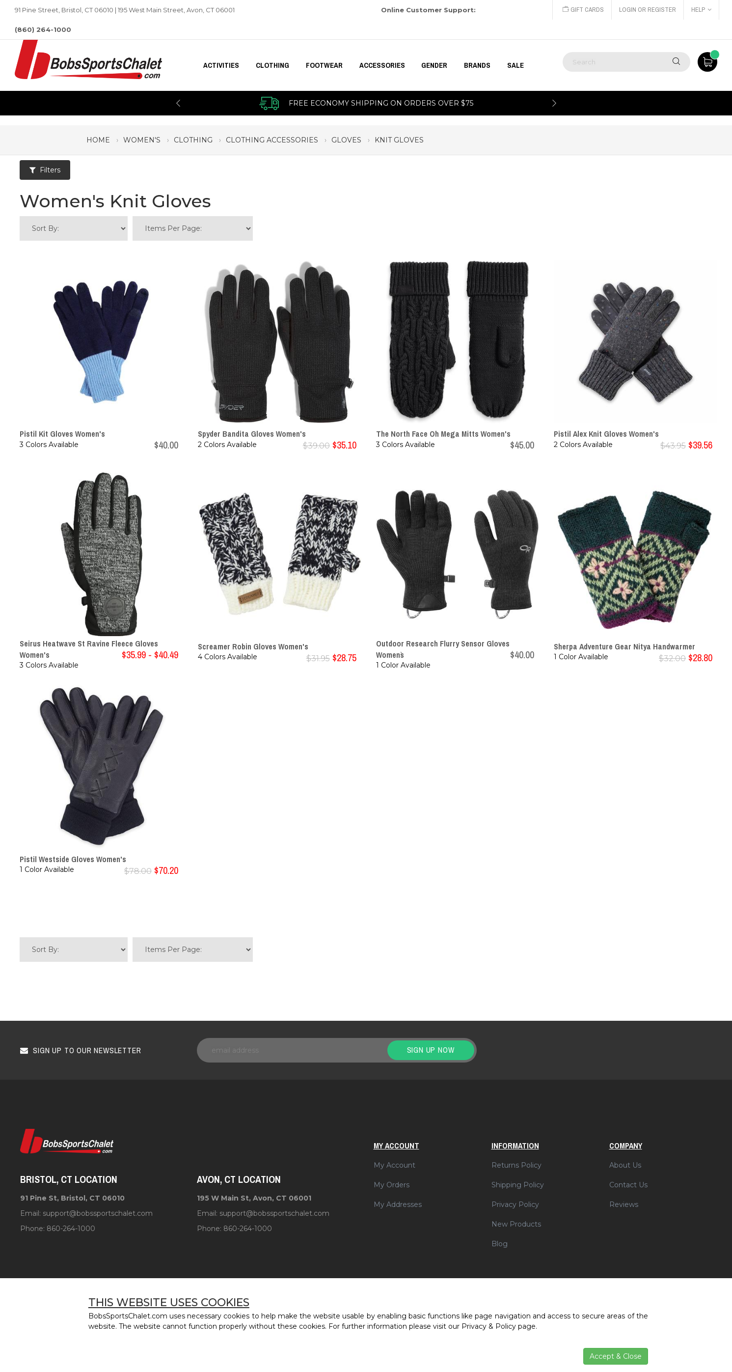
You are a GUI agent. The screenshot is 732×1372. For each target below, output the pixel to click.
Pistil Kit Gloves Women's (62, 433)
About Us (625, 1165)
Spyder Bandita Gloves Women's (252, 433)
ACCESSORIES (382, 65)
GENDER (434, 65)
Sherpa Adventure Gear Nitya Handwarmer (624, 646)
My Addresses (398, 1204)
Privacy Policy (515, 1204)
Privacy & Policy (488, 1326)
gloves (346, 140)
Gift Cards (583, 9)
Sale (515, 65)
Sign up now (431, 1049)
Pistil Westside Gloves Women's (73, 859)
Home (98, 140)
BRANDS (477, 65)
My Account (394, 1165)
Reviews (623, 1204)
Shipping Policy (517, 1184)
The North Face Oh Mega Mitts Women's (443, 433)
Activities (221, 65)
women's (142, 140)
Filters (44, 170)
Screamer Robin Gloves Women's (253, 646)
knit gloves (399, 140)
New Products (516, 1224)
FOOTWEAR (324, 65)
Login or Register (647, 9)
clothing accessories (272, 140)
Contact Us (628, 1184)
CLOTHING (272, 65)
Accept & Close (616, 1356)
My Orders (391, 1184)
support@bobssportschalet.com (98, 1213)
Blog (499, 1243)
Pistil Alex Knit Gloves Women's (606, 433)
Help (701, 9)
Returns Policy (516, 1165)
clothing (193, 140)
